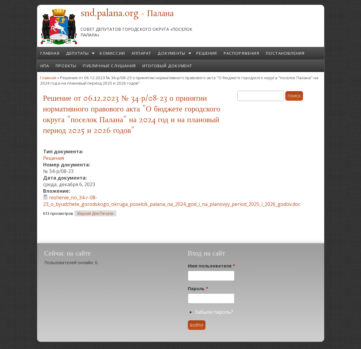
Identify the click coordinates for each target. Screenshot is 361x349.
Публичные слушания (109, 65)
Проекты (66, 65)
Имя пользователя (211, 266)
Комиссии (112, 53)
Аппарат (141, 53)
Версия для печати (95, 213)
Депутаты (77, 53)
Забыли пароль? (214, 312)
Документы (171, 53)
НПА (44, 65)
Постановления (285, 53)
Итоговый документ (167, 65)
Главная (50, 53)
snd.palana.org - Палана (127, 14)
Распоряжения (241, 53)
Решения (206, 53)
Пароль (198, 288)
